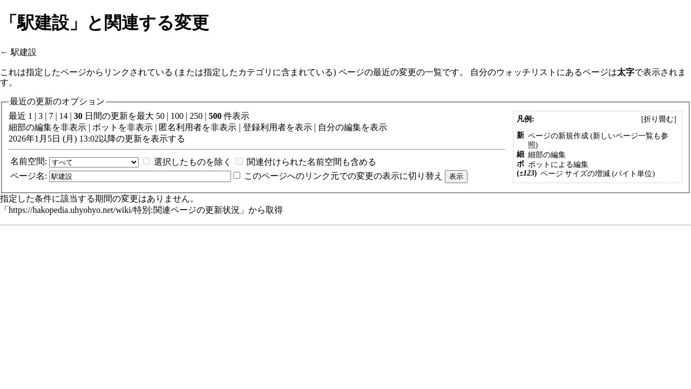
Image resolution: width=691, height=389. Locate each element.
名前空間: (28, 161)
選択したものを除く (193, 161)
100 (177, 115)
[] (658, 119)
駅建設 (24, 52)
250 (195, 115)
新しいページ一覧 (623, 136)
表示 (303, 127)
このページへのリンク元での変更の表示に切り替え (343, 175)
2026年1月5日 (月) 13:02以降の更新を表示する (97, 138)
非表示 (73, 127)
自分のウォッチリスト (513, 72)
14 (63, 115)
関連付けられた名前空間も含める (311, 161)
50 (160, 115)
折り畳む (658, 119)
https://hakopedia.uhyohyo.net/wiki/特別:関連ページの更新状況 (124, 209)
